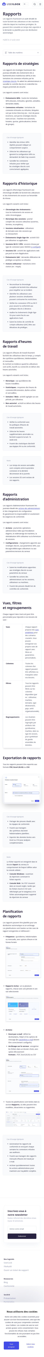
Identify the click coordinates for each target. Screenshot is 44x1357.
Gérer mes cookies (30, 1345)
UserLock (8, 1262)
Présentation (10, 1298)
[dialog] (22, 1330)
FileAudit (8, 1266)
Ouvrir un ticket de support (16, 1270)
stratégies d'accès (10, 81)
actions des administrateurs (29, 508)
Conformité (9, 1286)
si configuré (35, 247)
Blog (6, 1282)
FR (26, 4)
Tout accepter (11, 1345)
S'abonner (22, 1236)
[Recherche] (34, 4)
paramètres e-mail (26, 1040)
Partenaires (9, 1302)
